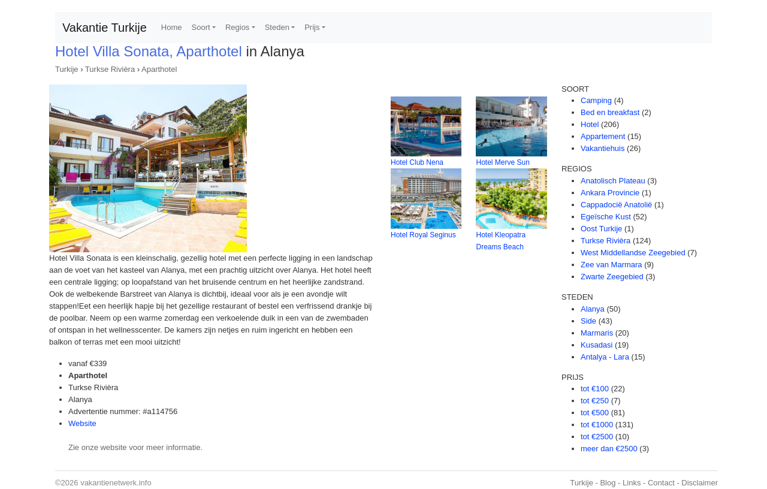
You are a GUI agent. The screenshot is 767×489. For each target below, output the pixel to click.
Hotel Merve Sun (502, 162)
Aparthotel (159, 69)
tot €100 (595, 388)
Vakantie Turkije (104, 27)
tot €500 (595, 412)
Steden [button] (277, 27)
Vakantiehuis (602, 148)
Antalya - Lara (605, 356)
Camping (596, 100)
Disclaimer (699, 482)
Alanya (593, 308)
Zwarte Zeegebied (612, 276)
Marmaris (597, 332)
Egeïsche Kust (606, 216)
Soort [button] (201, 27)
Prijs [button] (311, 27)
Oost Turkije (601, 228)
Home (171, 27)
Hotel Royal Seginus (423, 235)
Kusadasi (596, 344)
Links (632, 482)
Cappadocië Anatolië (616, 204)
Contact (661, 482)
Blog (607, 482)
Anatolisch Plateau (613, 180)
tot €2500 (597, 436)
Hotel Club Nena (417, 162)
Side (588, 320)
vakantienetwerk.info (116, 482)
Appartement (603, 136)
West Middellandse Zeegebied (633, 252)
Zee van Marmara (611, 264)
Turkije (66, 69)
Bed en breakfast (610, 112)
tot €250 (595, 400)
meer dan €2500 (609, 448)
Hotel (590, 124)
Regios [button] (237, 27)
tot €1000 (597, 424)
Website (82, 423)
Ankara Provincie (610, 192)
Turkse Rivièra (110, 69)
